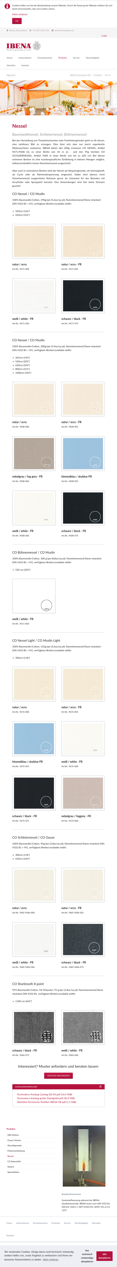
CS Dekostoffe (14, 1161)
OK (16, 21)
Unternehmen (22, 1223)
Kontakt (10, 1235)
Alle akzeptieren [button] (105, 1256)
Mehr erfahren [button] (50, 1259)
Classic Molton (14, 1140)
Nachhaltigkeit (81, 1223)
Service (67, 1223)
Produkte (11, 1129)
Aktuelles (96, 1223)
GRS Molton (13, 1135)
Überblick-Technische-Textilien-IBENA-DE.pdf (46, 1101)
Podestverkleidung (16, 1150)
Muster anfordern (58, 1075)
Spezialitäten (13, 1172)
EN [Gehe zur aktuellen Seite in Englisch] (105, 36)
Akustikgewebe (14, 1145)
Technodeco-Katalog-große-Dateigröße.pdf (46, 1098)
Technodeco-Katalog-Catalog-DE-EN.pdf (44, 1094)
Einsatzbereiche (40, 1223)
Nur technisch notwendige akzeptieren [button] (87, 1256)
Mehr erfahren (20, 14)
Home (9, 1223)
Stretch (10, 1166)
